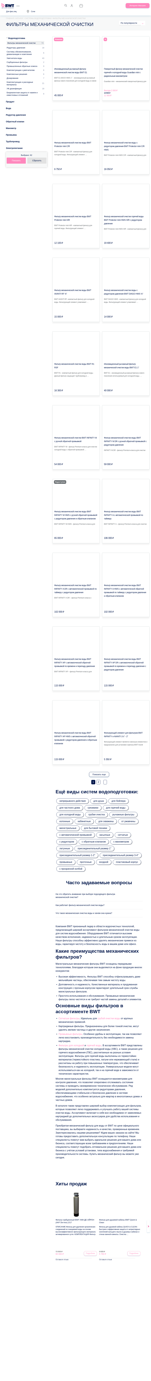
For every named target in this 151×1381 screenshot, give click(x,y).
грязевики (93, 807)
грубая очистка (96, 814)
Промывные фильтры (70, 1036)
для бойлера (118, 801)
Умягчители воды (14, 58)
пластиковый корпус (127, 862)
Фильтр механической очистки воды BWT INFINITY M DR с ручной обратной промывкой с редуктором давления (125, 441)
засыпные (104, 835)
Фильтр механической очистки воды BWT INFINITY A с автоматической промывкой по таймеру (123, 515)
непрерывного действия (72, 801)
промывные (65, 862)
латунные (64, 848)
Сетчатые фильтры (69, 1020)
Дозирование (12, 78)
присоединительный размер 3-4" (120, 855)
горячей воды (94, 1047)
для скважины (106, 821)
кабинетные (84, 821)
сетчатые (123, 835)
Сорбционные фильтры (17, 62)
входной (103, 862)
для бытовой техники (95, 828)
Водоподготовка (16, 38)
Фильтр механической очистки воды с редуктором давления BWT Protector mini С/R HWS (124, 146)
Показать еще (99, 774)
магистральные (67, 828)
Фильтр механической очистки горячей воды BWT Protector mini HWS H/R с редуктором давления (123, 220)
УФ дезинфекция (14, 88)
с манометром (121, 841)
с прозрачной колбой (70, 869)
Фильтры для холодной (71, 1047)
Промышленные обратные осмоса (22, 66)
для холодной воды (70, 814)
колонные (64, 821)
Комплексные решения (17, 74)
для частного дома (69, 807)
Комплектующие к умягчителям (21, 70)
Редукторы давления (16, 48)
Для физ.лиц (11, 11)
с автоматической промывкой (75, 835)
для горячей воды (115, 807)
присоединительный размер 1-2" (77, 855)
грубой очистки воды (108, 1020)
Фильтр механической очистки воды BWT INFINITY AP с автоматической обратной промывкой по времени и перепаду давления (74, 662)
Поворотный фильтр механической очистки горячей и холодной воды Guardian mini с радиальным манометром (123, 72)
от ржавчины (128, 821)
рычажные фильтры (123, 814)
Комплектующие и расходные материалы (20, 83)
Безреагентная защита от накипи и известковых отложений (22, 93)
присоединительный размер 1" (94, 848)
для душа (98, 801)
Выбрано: (26, 155)
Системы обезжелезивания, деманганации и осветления (19, 53)
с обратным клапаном (94, 841)
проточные (86, 862)
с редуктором (66, 841)
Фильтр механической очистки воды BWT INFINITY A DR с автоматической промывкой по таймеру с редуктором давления (75, 589)
